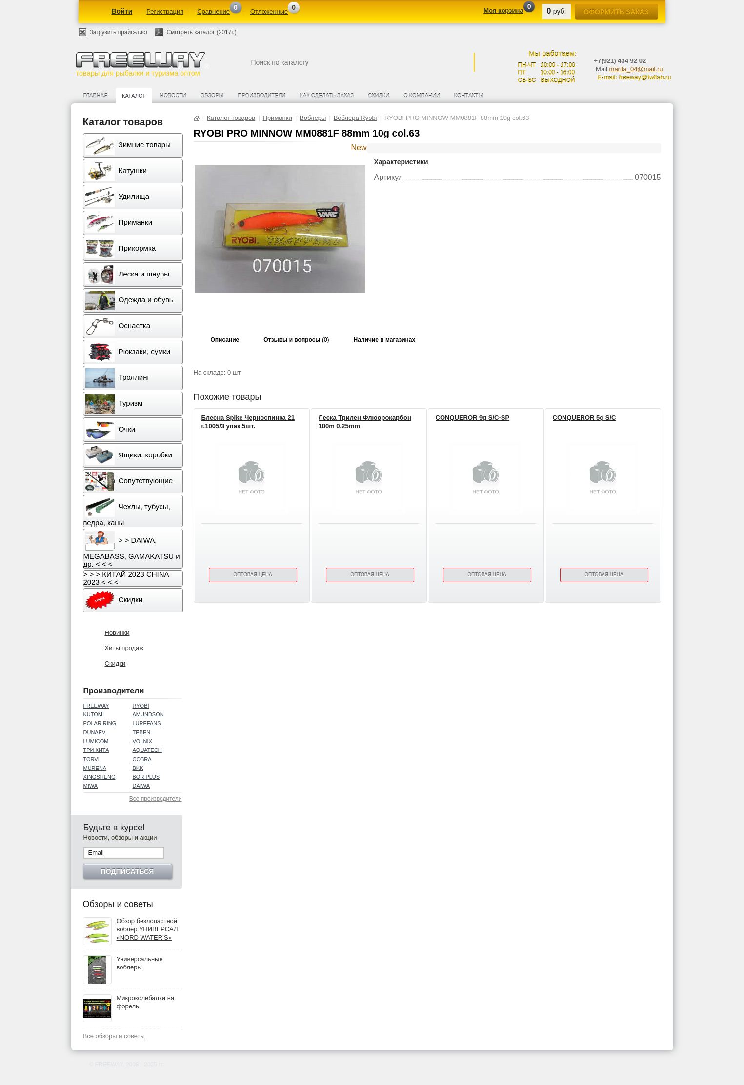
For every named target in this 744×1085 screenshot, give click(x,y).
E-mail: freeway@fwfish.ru (634, 77)
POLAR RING (100, 723)
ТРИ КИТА (96, 750)
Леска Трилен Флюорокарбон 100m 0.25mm (365, 422)
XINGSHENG (99, 777)
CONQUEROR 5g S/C (584, 417)
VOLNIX (142, 741)
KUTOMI (93, 714)
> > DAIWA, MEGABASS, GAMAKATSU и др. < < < (131, 549)
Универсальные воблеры (140, 963)
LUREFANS (147, 723)
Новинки (117, 632)
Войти (122, 11)
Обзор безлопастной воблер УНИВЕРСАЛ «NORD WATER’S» (147, 929)
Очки (110, 429)
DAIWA (141, 786)
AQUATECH (147, 750)
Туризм (114, 404)
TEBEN (142, 732)
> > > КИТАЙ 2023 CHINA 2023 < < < (126, 578)
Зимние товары (128, 145)
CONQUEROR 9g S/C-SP (473, 417)
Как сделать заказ (327, 96)
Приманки (119, 223)
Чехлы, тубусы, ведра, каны (126, 512)
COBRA (142, 759)
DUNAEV (94, 732)
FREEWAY (96, 706)
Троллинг (117, 378)
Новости (173, 96)
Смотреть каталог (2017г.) (201, 32)
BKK (138, 768)
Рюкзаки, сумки (128, 352)
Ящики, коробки (128, 455)
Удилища (117, 197)
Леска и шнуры (127, 274)
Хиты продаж (124, 647)
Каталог (134, 96)
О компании (421, 96)
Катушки (116, 171)
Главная (95, 96)
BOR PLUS (146, 777)
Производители (262, 96)
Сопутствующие (129, 481)
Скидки (378, 96)
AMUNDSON (148, 714)
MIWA (90, 786)
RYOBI (141, 706)
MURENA (95, 768)
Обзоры (212, 96)
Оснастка (118, 326)
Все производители (155, 798)
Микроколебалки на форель (146, 1002)
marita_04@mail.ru (636, 69)
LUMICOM (96, 741)
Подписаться (127, 871)
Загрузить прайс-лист (119, 32)
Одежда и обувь (129, 300)
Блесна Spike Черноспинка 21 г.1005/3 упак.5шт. (248, 422)
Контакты (468, 96)
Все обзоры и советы (114, 1036)
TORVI (91, 759)
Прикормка (120, 248)
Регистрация (164, 11)
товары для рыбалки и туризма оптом (142, 64)
